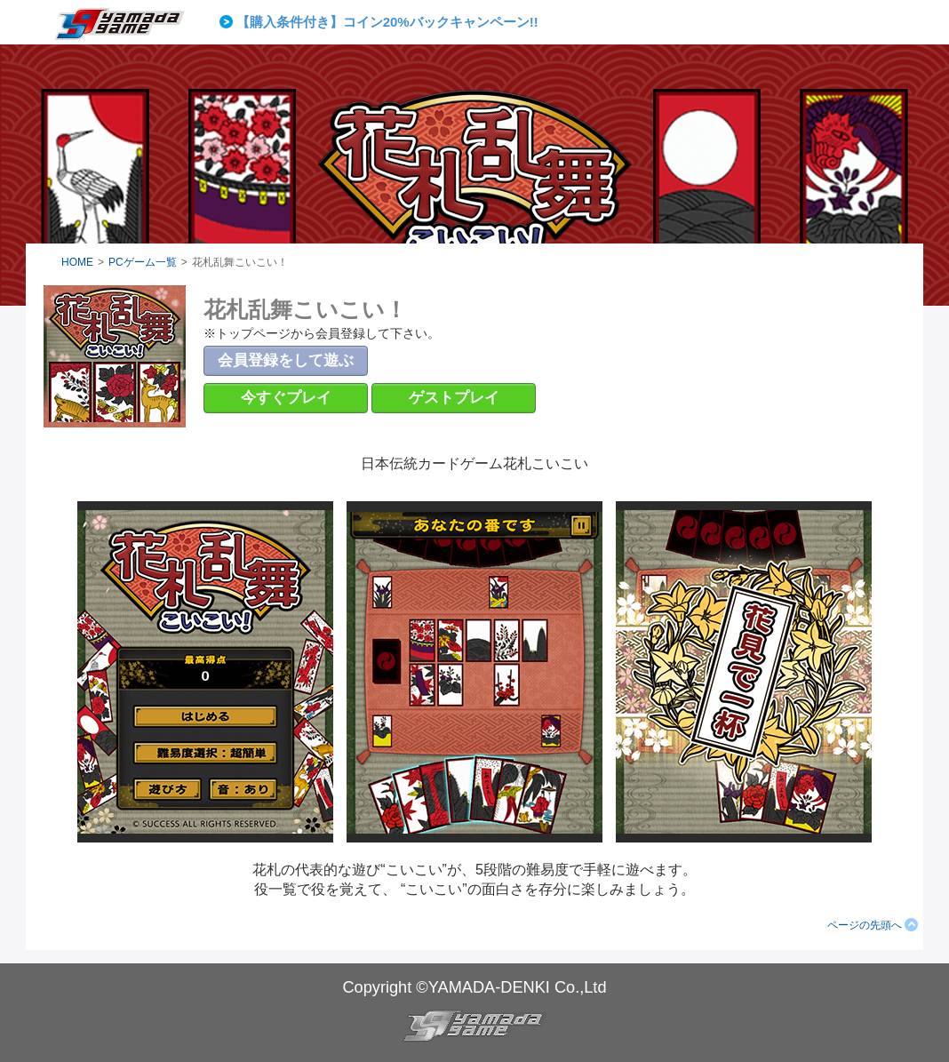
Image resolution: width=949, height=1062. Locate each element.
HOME (77, 262)
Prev (229, 22)
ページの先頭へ (864, 925)
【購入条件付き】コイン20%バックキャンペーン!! (387, 21)
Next (662, 22)
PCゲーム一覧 (142, 262)
